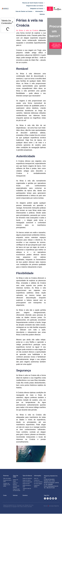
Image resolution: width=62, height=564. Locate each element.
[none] (56, 8)
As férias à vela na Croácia (27, 30)
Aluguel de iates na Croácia (35, 5)
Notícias (42, 14)
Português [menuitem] (57, 9)
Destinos (25, 495)
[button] (12, 22)
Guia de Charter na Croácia (25, 11)
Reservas (6, 475)
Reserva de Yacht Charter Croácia (33, 2)
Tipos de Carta (15, 476)
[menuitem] (56, 8)
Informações (40, 11)
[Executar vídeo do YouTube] (31, 454)
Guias (5, 495)
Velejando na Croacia (37, 8)
